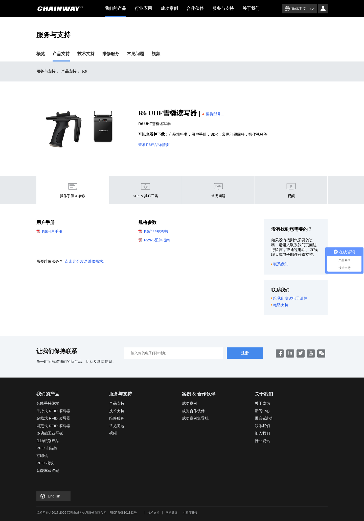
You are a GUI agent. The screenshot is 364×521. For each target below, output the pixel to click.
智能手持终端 (47, 403)
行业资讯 (262, 441)
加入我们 (262, 433)
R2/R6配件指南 (154, 240)
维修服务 (110, 53)
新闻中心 (262, 411)
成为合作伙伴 (193, 411)
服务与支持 (223, 8)
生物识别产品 (47, 441)
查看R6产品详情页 (154, 144)
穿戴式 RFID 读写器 (53, 418)
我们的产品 (115, 11)
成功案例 (169, 8)
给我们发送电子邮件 (289, 298)
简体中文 (298, 8)
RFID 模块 (45, 463)
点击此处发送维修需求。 (86, 261)
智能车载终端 (47, 470)
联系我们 (280, 264)
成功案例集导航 (195, 418)
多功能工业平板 (49, 433)
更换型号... (213, 114)
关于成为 (262, 403)
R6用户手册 (49, 231)
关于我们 (251, 8)
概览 (40, 53)
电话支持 (280, 305)
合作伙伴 (195, 8)
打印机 (42, 455)
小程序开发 (190, 512)
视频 (156, 53)
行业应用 (143, 8)
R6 (84, 71)
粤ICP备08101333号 (123, 512)
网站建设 (172, 512)
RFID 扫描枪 (47, 448)
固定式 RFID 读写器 (53, 426)
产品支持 (61, 53)
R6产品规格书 (153, 231)
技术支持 (86, 53)
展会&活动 (263, 418)
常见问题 (135, 53)
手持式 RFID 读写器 (53, 411)
